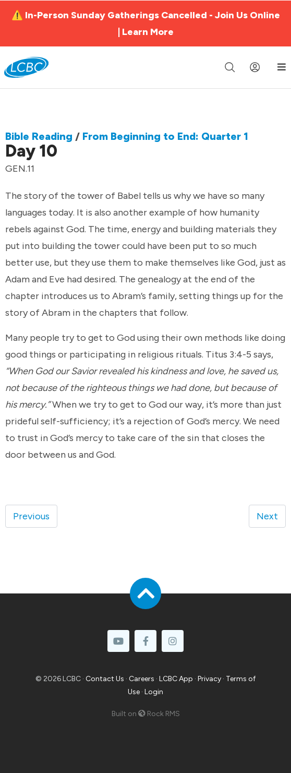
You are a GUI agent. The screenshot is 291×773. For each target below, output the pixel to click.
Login (153, 691)
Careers (141, 678)
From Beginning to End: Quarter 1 (165, 136)
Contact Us (105, 678)
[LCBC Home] (26, 67)
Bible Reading (38, 136)
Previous (31, 516)
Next (267, 516)
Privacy (209, 678)
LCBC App (176, 678)
